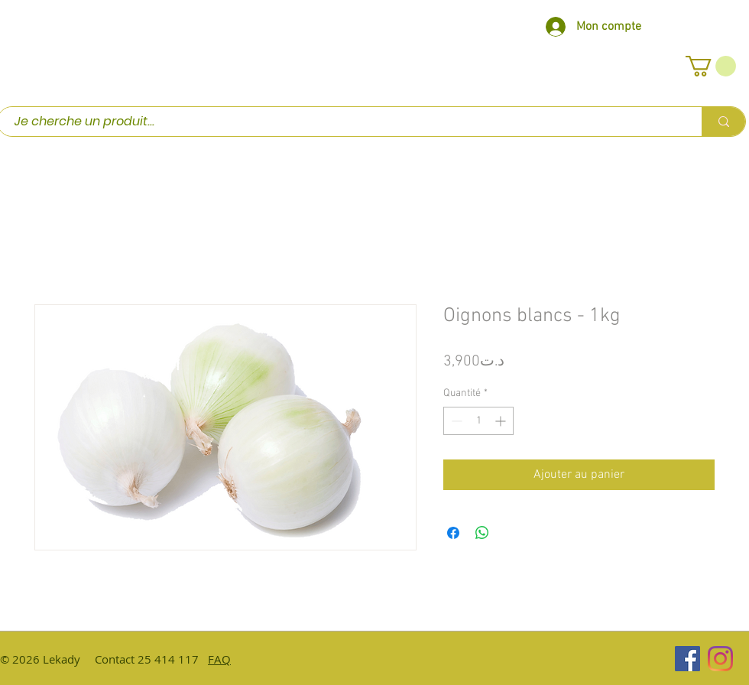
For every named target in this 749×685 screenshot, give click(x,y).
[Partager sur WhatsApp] (482, 533)
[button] (711, 66)
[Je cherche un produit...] (342, 121)
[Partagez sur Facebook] (453, 533)
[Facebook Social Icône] (687, 658)
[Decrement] (455, 420)
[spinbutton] (478, 420)
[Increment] (501, 420)
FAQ (219, 659)
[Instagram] (720, 658)
